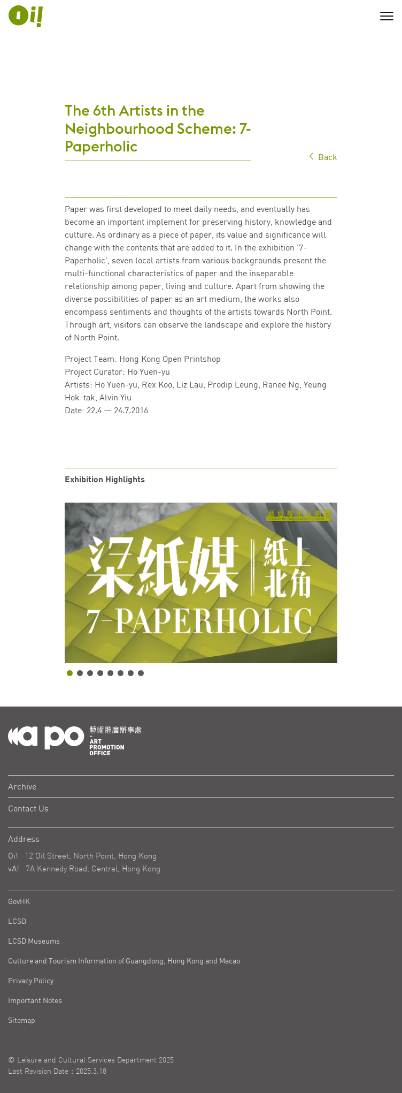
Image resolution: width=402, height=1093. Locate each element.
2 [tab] (80, 673)
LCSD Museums (34, 940)
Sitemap (21, 1019)
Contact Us (28, 808)
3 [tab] (90, 673)
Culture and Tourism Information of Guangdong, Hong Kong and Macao (124, 960)
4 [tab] (100, 673)
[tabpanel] (201, 583)
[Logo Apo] (75, 740)
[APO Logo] (26, 16)
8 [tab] (141, 673)
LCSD (17, 920)
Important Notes (35, 1000)
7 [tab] (131, 673)
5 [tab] (110, 673)
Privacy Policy (30, 980)
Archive (22, 786)
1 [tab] (70, 673)
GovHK (19, 901)
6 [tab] (120, 673)
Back (322, 156)
